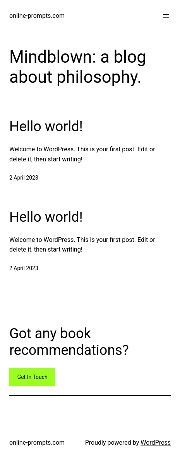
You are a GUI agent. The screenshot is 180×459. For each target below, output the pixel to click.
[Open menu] (166, 16)
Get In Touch (32, 377)
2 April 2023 (23, 178)
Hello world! (46, 126)
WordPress (156, 442)
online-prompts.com (37, 15)
